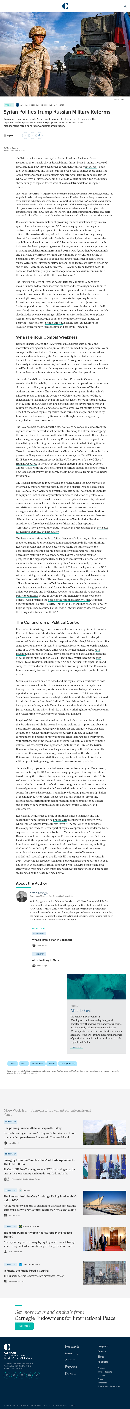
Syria (23, 1063)
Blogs (101, 1356)
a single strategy (54, 322)
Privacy (101, 1379)
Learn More (76, 1047)
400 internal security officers (78, 608)
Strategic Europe (31, 1226)
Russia (52, 1063)
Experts (71, 1366)
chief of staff (23, 571)
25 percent (91, 166)
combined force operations (76, 383)
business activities (49, 832)
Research (72, 1346)
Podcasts (103, 1361)
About (70, 1360)
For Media (102, 1382)
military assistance (79, 222)
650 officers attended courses (63, 306)
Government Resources (109, 1386)
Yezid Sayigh (12, 148)
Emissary (27, 1190)
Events (102, 1351)
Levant (13, 1063)
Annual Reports (105, 1371)
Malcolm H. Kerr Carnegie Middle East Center (42, 105)
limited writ (60, 819)
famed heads (97, 571)
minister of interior (27, 595)
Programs (103, 1346)
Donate (70, 1373)
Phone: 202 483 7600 (13, 1368)
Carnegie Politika (31, 1264)
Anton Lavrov (47, 459)
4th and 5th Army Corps (30, 298)
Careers (101, 1375)
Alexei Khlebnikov (91, 455)
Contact (101, 1368)
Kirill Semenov (24, 459)
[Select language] (10, 135)
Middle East (37, 1063)
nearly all (58, 267)
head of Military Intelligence (75, 567)
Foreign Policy (67, 1063)
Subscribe (24, 1326)
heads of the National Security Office (69, 599)
